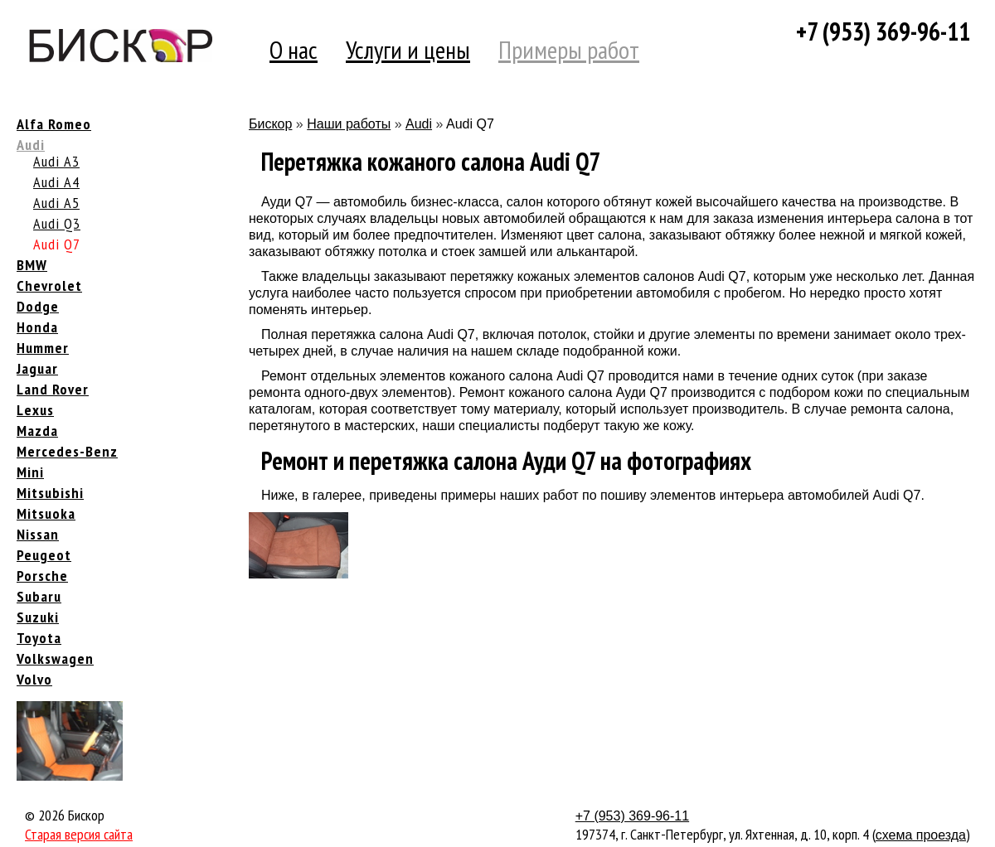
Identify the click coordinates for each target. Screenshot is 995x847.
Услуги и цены (408, 49)
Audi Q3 (56, 223)
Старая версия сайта (79, 834)
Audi (31, 144)
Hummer (43, 347)
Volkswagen (55, 658)
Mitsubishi (50, 492)
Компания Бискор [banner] (120, 45)
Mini (30, 472)
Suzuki (38, 617)
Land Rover (53, 389)
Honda (37, 326)
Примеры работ (568, 49)
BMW (32, 264)
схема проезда (921, 835)
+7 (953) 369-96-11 (883, 31)
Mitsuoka (46, 513)
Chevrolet (49, 285)
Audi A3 (56, 161)
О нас (293, 49)
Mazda (37, 430)
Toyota (39, 637)
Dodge (38, 306)
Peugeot (44, 554)
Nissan (38, 534)
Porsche (42, 575)
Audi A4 (56, 181)
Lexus (35, 409)
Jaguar (37, 368)
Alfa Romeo (54, 123)
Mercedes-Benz (67, 451)
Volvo (34, 679)
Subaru (39, 596)
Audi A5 (56, 202)
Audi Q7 (56, 244)
